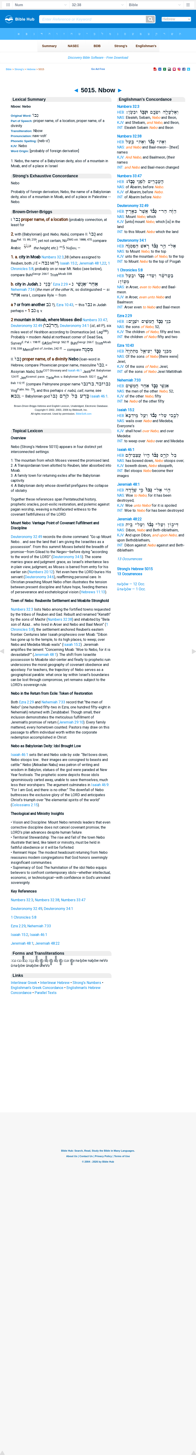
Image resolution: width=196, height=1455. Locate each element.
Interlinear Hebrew (55, 983)
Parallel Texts (46, 993)
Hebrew (31, 69)
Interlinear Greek (24, 983)
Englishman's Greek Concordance (37, 988)
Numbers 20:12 (41, 572)
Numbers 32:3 (52, 257)
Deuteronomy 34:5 (67, 557)
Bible (9, 69)
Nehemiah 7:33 (53, 702)
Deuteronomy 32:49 (26, 325)
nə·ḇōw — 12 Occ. (131, 584)
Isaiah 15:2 (68, 263)
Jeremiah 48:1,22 (92, 263)
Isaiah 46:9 (100, 785)
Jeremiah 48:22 (47, 943)
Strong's (19, 69)
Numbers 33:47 (94, 320)
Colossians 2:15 (25, 805)
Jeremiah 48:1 (45, 654)
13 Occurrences (129, 559)
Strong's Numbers (87, 983)
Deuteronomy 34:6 (39, 577)
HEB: (121, 112)
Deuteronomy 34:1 (74, 325)
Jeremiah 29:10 (71, 722)
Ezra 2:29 (60, 284)
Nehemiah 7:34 (23, 289)
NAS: (121, 117)
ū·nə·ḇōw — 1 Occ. (131, 589)
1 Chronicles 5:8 (23, 917)
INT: (120, 127)
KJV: (120, 122)
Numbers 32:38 (60, 619)
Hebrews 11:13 (93, 592)
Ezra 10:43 (64, 305)
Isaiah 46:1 (75, 370)
